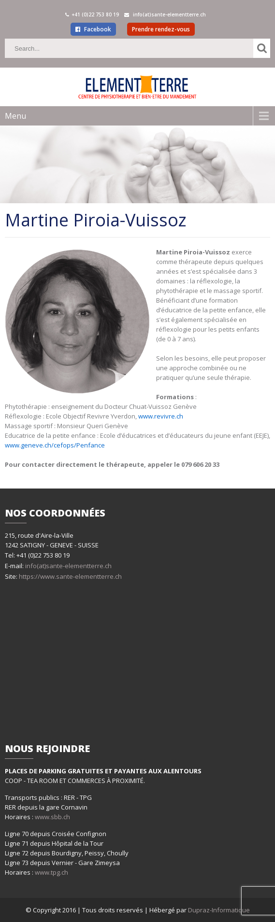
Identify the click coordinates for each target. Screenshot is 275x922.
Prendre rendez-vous (161, 29)
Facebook (93, 29)
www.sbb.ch (52, 816)
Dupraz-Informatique (219, 910)
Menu (15, 116)
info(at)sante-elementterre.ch (68, 565)
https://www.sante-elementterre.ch (69, 576)
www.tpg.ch (51, 872)
